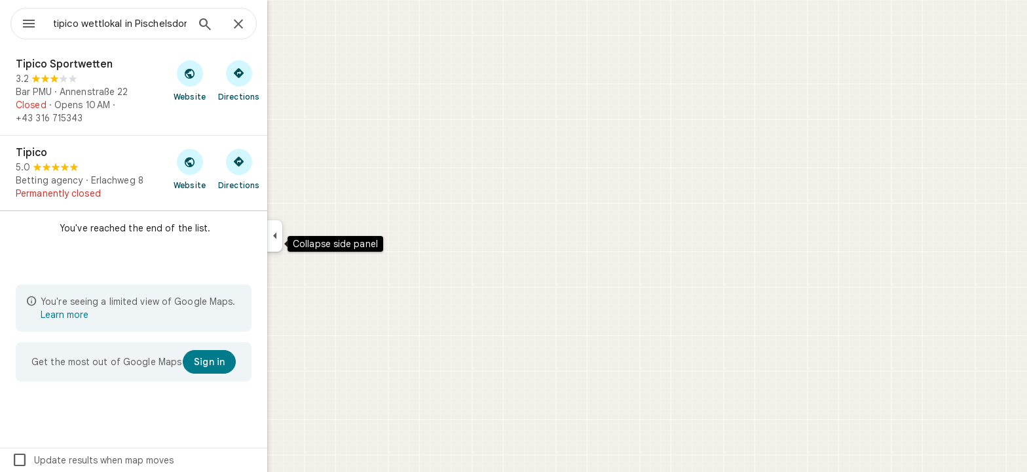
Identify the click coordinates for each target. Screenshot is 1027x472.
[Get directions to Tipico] (285, 168)
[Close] (285, 25)
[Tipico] (180, 173)
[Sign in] (256, 362)
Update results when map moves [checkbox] (140, 460)
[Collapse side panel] (321, 236)
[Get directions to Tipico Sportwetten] (285, 80)
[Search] (252, 26)
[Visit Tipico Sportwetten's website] (236, 80)
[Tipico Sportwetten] (180, 91)
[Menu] (23, 22)
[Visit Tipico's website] (236, 168)
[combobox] (154, 23)
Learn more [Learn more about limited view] (112, 315)
